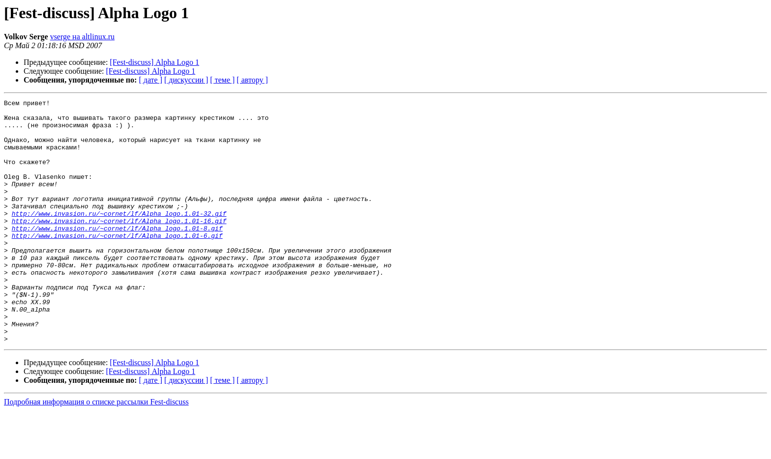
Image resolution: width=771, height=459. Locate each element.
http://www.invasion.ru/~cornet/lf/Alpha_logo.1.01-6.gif (117, 263)
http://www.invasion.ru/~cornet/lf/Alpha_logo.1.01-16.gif (119, 245)
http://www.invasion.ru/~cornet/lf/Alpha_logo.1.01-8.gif (117, 254)
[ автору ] (252, 80)
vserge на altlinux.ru (82, 36)
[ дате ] (150, 80)
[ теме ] (222, 80)
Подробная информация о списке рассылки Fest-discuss (96, 450)
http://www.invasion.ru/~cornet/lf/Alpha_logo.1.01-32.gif (119, 236)
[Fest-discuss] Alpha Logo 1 (154, 62)
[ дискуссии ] (186, 80)
